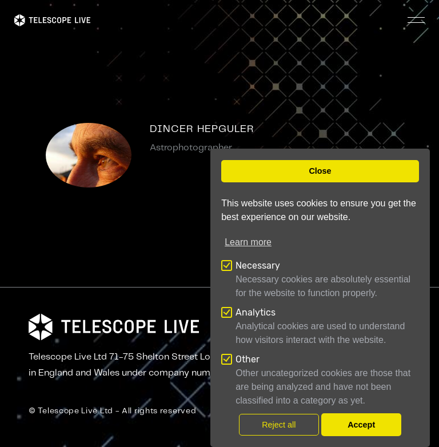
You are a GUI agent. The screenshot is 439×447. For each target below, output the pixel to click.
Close (320, 170)
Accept (361, 424)
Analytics (256, 312)
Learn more (248, 242)
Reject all (279, 424)
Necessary (258, 265)
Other (248, 359)
